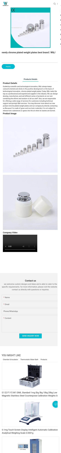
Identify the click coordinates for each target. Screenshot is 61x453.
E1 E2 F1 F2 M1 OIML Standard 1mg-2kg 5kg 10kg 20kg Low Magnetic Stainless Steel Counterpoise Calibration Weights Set (30, 394)
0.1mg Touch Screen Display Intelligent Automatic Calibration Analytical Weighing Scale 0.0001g (30, 431)
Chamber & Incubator (10, 359)
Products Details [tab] (30, 79)
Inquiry (8, 66)
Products (44, 359)
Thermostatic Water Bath (29, 359)
